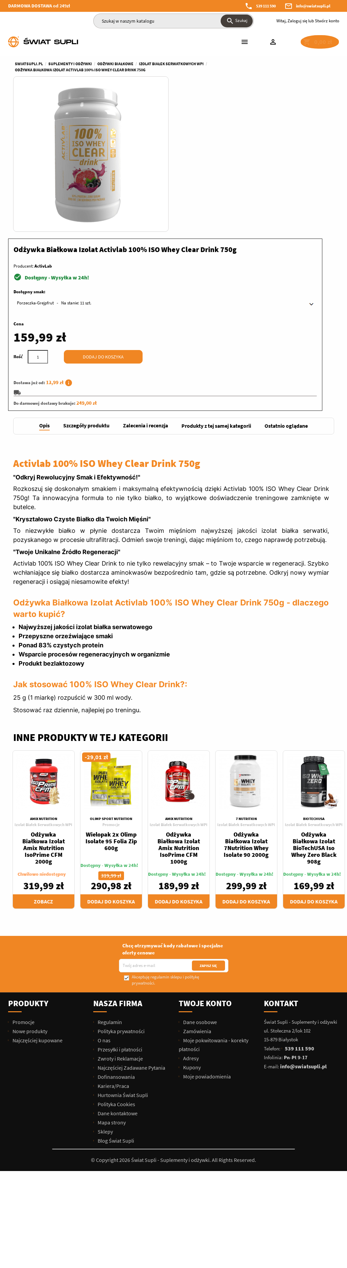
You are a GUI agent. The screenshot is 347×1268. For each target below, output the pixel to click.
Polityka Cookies (116, 961)
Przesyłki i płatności (119, 906)
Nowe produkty (29, 888)
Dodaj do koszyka (268, 209)
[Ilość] (203, 209)
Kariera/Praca (113, 943)
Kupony (191, 924)
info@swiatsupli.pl (313, 5)
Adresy (190, 915)
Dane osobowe (199, 879)
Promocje (111, 682)
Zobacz (43, 758)
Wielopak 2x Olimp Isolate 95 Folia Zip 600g (111, 698)
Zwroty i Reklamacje (120, 916)
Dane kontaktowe (117, 970)
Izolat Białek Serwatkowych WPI (43, 682)
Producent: (189, 119)
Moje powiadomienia (206, 933)
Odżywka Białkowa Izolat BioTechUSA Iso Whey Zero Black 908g (314, 705)
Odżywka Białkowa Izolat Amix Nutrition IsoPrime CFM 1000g (178, 705)
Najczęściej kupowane (37, 897)
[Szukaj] (173, 21)
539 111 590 (266, 5)
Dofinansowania (116, 934)
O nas (103, 897)
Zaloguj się (297, 21)
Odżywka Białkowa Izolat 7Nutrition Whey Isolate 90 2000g (246, 702)
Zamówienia (196, 888)
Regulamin (109, 879)
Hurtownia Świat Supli (122, 952)
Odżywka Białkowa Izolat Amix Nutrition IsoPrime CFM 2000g (43, 705)
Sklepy (105, 989)
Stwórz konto (327, 21)
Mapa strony (111, 979)
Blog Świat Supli (115, 998)
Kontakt (281, 860)
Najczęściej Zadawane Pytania (131, 925)
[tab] (44, 283)
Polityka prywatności (121, 888)
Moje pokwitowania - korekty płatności (213, 902)
